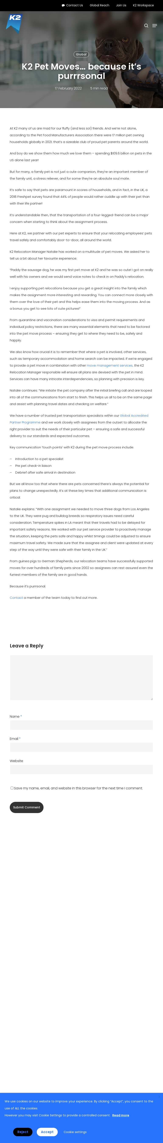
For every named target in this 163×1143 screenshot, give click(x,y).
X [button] (159, 1096)
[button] (154, 25)
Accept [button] (47, 1132)
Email (15, 738)
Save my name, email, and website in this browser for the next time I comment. (78, 788)
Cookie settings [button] (75, 1132)
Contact (16, 597)
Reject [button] (22, 1132)
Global (81, 54)
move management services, (110, 365)
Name (16, 716)
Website (16, 760)
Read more (120, 1115)
